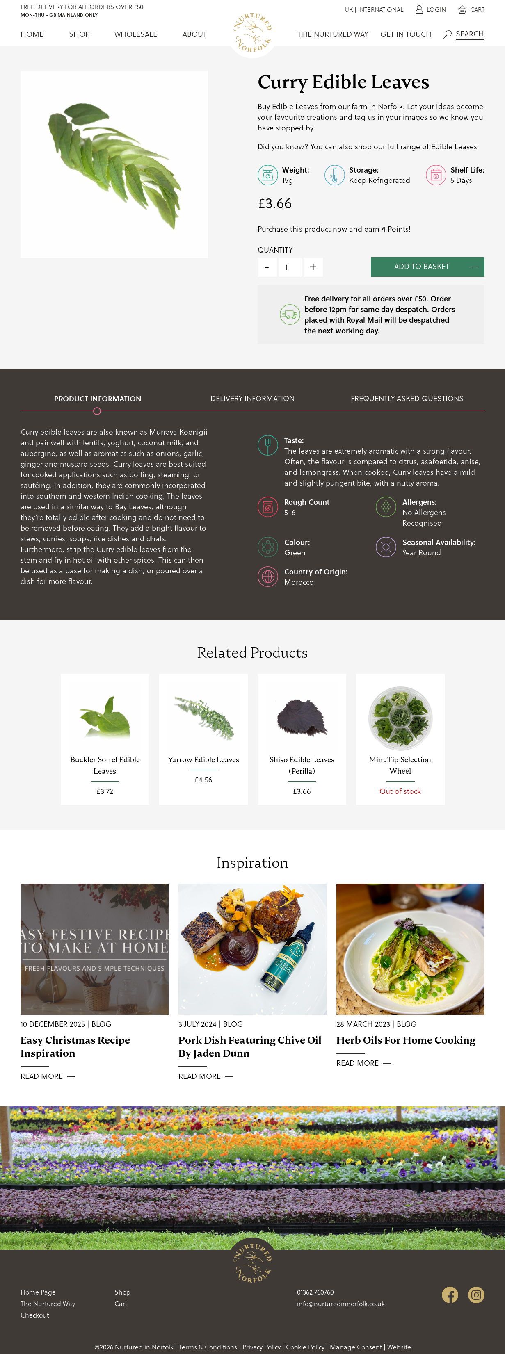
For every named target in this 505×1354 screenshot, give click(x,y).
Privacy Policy (261, 1347)
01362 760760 (315, 1292)
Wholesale (135, 34)
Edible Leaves (454, 146)
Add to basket (421, 266)
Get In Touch (406, 34)
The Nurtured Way (333, 34)
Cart (471, 9)
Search (447, 34)
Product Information (98, 398)
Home (32, 34)
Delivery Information (252, 398)
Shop (79, 34)
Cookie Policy (305, 1347)
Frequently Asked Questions (407, 398)
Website (399, 1347)
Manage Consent (356, 1347)
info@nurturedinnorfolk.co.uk (341, 1303)
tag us (364, 117)
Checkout (35, 1315)
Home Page (38, 1292)
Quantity (275, 250)
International (380, 9)
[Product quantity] (290, 267)
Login (431, 9)
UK (349, 9)
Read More (42, 1076)
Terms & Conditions (208, 1347)
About (195, 34)
